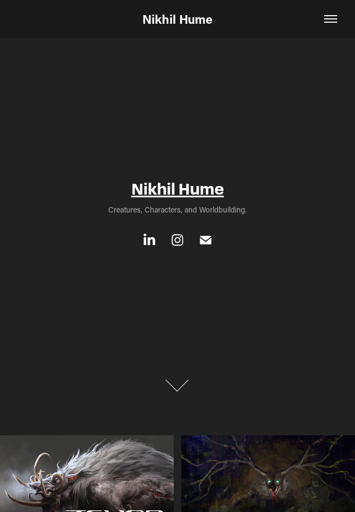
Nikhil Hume (177, 19)
